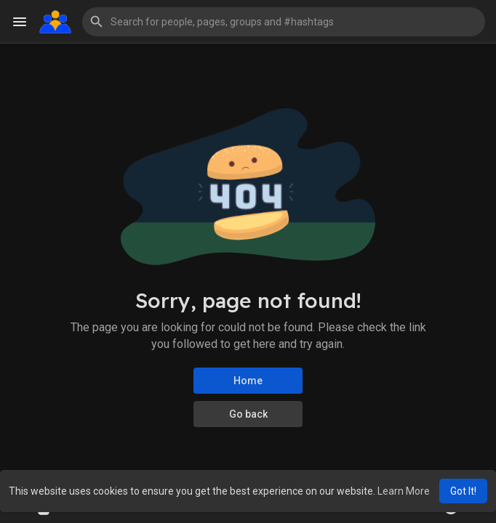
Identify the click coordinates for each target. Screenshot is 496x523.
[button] (283, 21)
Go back (248, 414)
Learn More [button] (403, 491)
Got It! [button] (463, 491)
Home (248, 380)
